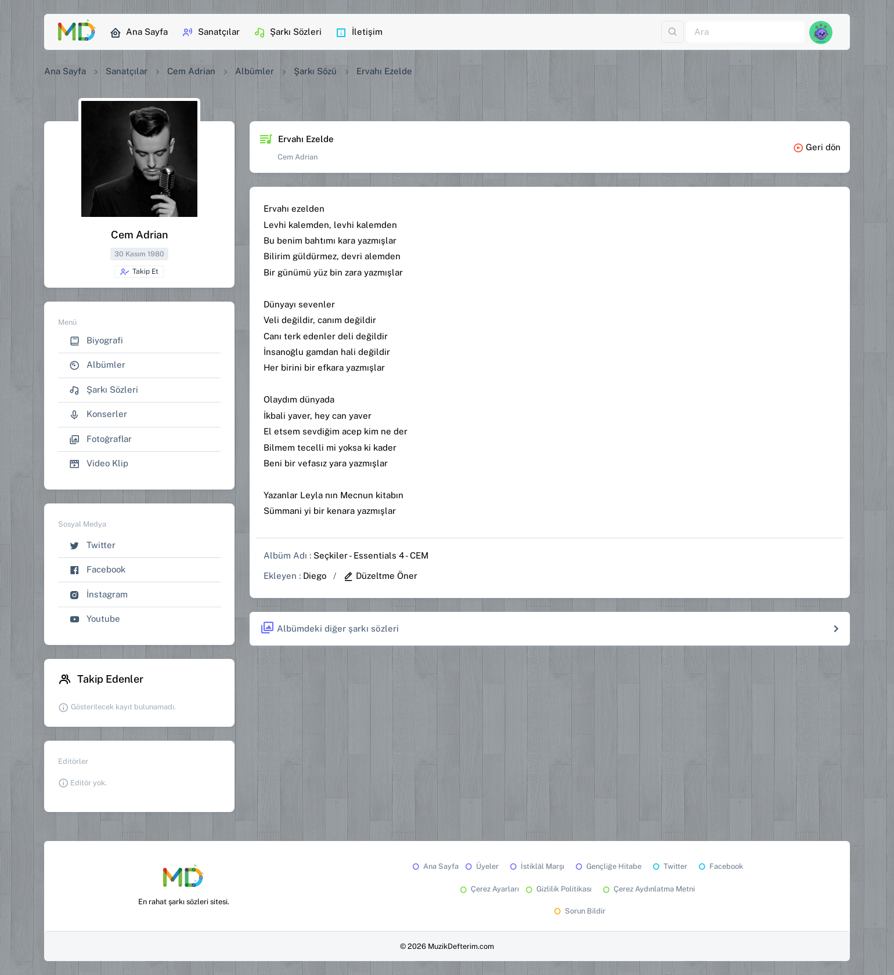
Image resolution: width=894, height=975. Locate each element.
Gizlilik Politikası (558, 889)
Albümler (254, 71)
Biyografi (96, 340)
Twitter (92, 545)
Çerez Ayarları (488, 889)
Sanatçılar (211, 32)
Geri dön (817, 147)
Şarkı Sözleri (288, 32)
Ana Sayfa (139, 32)
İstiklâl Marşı (536, 866)
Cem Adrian (191, 71)
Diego (314, 576)
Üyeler (481, 866)
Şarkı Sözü (315, 71)
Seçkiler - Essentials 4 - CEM (370, 555)
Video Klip (98, 463)
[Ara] (745, 32)
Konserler (98, 414)
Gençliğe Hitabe (607, 866)
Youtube (94, 619)
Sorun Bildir (578, 911)
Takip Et (139, 272)
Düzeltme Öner (380, 576)
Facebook (97, 569)
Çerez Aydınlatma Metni (648, 889)
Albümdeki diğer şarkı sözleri (329, 628)
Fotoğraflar (100, 439)
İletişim (359, 32)
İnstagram (98, 594)
